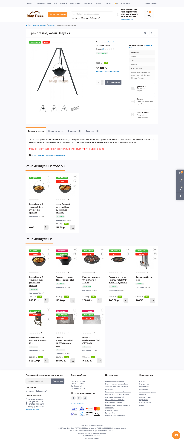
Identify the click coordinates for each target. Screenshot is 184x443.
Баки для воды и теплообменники (118, 392)
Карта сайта (143, 400)
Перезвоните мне (32, 410)
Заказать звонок (127, 19)
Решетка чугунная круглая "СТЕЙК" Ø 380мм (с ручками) (118, 280)
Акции (98, 3)
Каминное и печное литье (114, 400)
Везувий (111, 42)
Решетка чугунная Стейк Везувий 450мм (91, 280)
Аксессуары (109, 408)
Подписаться (58, 381)
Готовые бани (110, 413)
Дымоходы (109, 389)
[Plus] (102, 81)
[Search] (73, 14)
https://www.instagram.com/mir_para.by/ (79, 398)
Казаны (51, 25)
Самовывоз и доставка (46, 3)
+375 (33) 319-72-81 (129, 9)
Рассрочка (75, 3)
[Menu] (57, 14)
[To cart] (46, 227)
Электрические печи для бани (116, 384)
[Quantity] (98, 82)
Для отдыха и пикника (37, 25)
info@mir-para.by (77, 403)
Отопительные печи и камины (116, 386)
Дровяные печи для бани (114, 381)
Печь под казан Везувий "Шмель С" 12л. (38, 340)
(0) (103, 49)
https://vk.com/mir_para (85, 398)
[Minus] (102, 83)
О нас (29, 3)
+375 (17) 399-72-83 (129, 17)
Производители (145, 402)
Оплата (63, 3)
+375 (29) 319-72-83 (129, 12)
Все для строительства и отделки (117, 405)
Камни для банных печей (114, 397)
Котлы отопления (111, 410)
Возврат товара (145, 397)
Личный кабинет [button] (150, 3)
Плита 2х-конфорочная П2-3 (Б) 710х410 (91, 340)
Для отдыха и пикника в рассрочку (48, 155)
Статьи (108, 3)
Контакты (87, 3)
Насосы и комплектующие (115, 416)
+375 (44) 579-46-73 (129, 14)
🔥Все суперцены (122, 3)
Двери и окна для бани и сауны (117, 394)
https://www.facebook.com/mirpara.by (73, 398)
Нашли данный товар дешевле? (107, 71)
